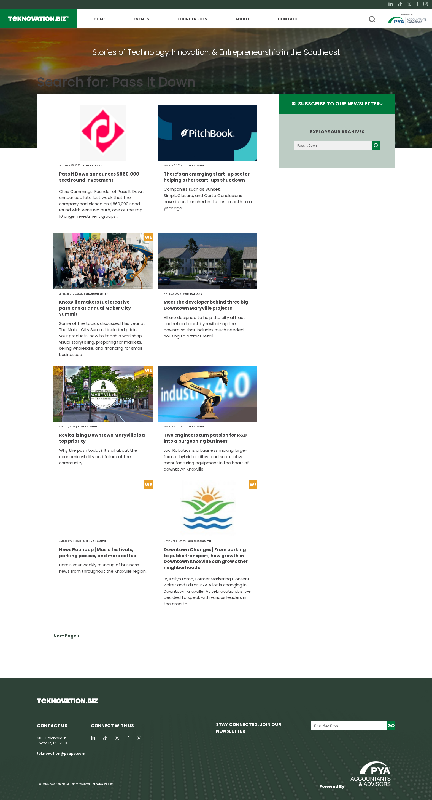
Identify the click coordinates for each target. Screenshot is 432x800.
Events (141, 19)
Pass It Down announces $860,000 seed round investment (99, 177)
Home (100, 19)
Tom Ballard (92, 165)
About (242, 19)
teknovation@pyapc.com (61, 753)
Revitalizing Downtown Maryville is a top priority (102, 438)
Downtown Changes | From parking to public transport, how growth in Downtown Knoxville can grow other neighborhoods (206, 558)
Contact (288, 19)
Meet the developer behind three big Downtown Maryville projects (206, 305)
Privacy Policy (102, 784)
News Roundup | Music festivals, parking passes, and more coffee (97, 552)
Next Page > (66, 636)
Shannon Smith (96, 294)
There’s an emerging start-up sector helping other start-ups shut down (207, 177)
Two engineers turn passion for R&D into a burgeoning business (205, 438)
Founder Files (192, 19)
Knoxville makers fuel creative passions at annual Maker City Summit (95, 308)
